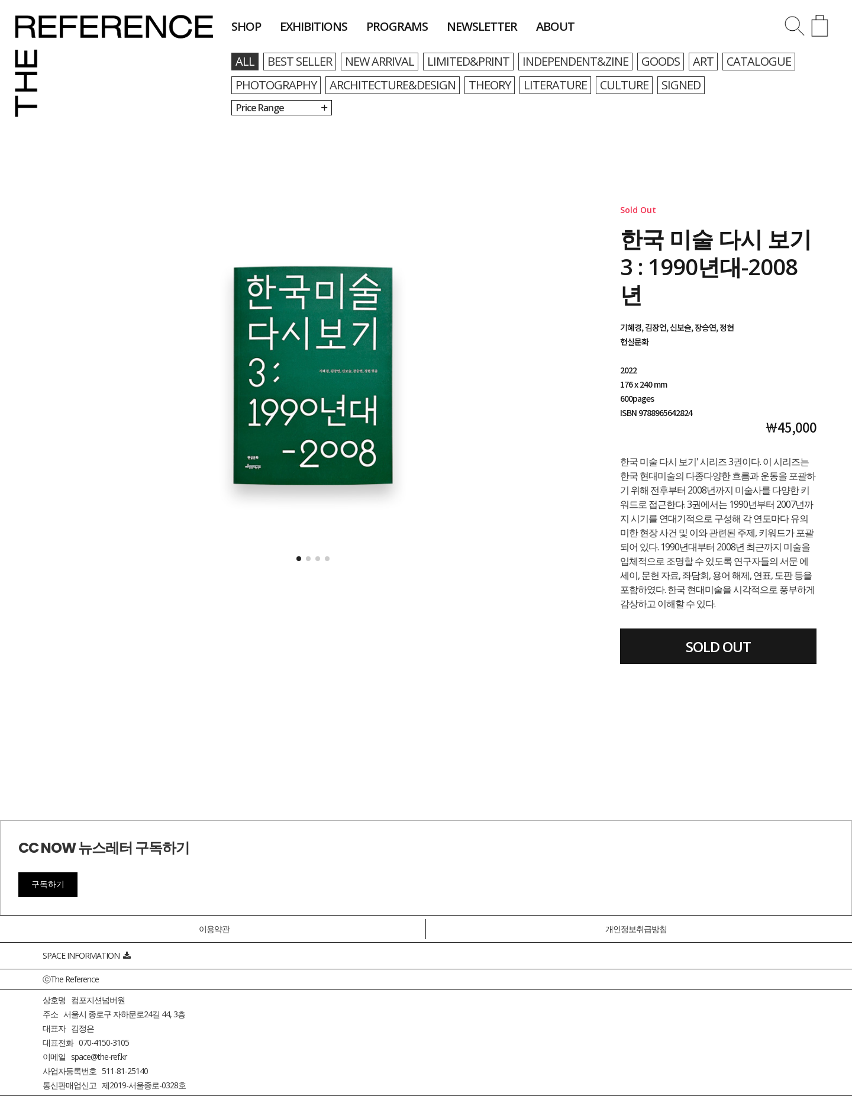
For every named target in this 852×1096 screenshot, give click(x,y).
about (555, 26)
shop (246, 26)
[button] (298, 558)
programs (397, 26)
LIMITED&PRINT (468, 61)
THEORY (490, 85)
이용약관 (214, 928)
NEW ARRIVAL (379, 61)
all (244, 61)
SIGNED (681, 85)
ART (703, 61)
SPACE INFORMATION (86, 955)
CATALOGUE (759, 61)
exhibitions (313, 26)
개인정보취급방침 (636, 928)
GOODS (660, 61)
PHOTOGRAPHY (276, 85)
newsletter (482, 26)
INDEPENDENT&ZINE (575, 61)
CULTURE (624, 85)
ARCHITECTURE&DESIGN (393, 85)
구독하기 (47, 884)
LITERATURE (555, 85)
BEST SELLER (299, 61)
